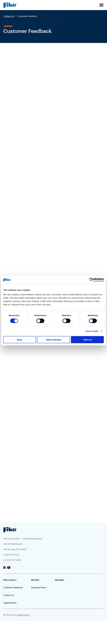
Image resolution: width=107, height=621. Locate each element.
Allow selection (53, 339)
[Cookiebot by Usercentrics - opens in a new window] (91, 280)
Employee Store (38, 587)
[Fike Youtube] (8, 567)
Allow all (87, 339)
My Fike (35, 579)
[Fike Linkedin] (4, 567)
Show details (92, 331)
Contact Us (8, 16)
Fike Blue (59, 579)
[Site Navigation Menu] (101, 5)
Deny (19, 339)
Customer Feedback (13, 587)
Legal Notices (10, 602)
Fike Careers (9, 579)
